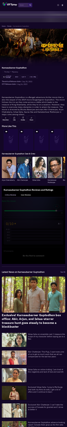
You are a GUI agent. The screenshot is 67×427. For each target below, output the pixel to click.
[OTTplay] (9, 5)
